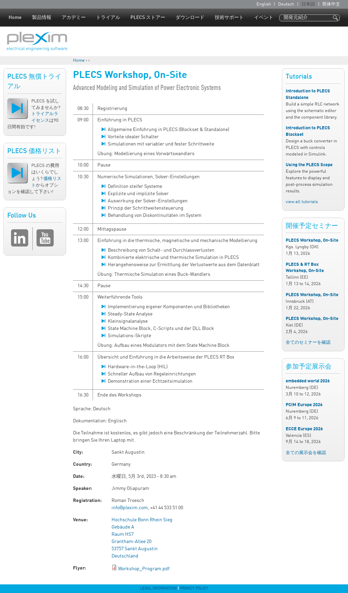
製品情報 (41, 17)
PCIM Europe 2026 (304, 405)
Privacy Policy (194, 588)
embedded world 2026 (308, 381)
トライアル (108, 17)
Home (15, 17)
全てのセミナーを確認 (308, 342)
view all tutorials (302, 202)
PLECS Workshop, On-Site (312, 240)
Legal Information (158, 588)
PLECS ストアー (147, 17)
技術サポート (229, 17)
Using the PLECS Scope (309, 165)
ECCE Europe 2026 (304, 429)
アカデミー (74, 17)
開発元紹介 (296, 17)
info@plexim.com (130, 507)
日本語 (308, 4)
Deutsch (286, 4)
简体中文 (331, 4)
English (263, 4)
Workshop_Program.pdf (143, 568)
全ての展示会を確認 (306, 453)
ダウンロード (190, 17)
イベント (263, 17)
